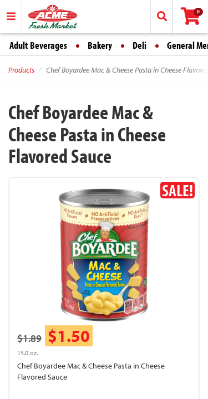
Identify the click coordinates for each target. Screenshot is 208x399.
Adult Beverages (38, 45)
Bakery (100, 45)
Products (21, 70)
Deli (139, 45)
